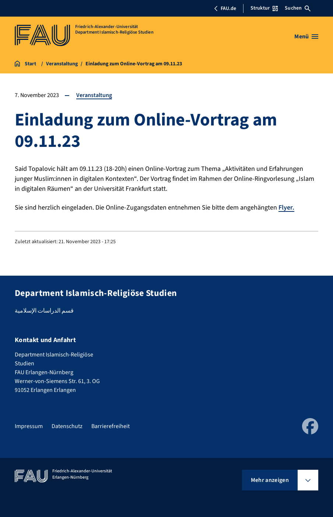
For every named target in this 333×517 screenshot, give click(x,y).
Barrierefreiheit (110, 426)
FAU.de (225, 8)
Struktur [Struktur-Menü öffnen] (264, 8)
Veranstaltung (94, 95)
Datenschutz (67, 426)
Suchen (298, 8)
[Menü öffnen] (306, 36)
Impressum (29, 426)
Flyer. (286, 207)
